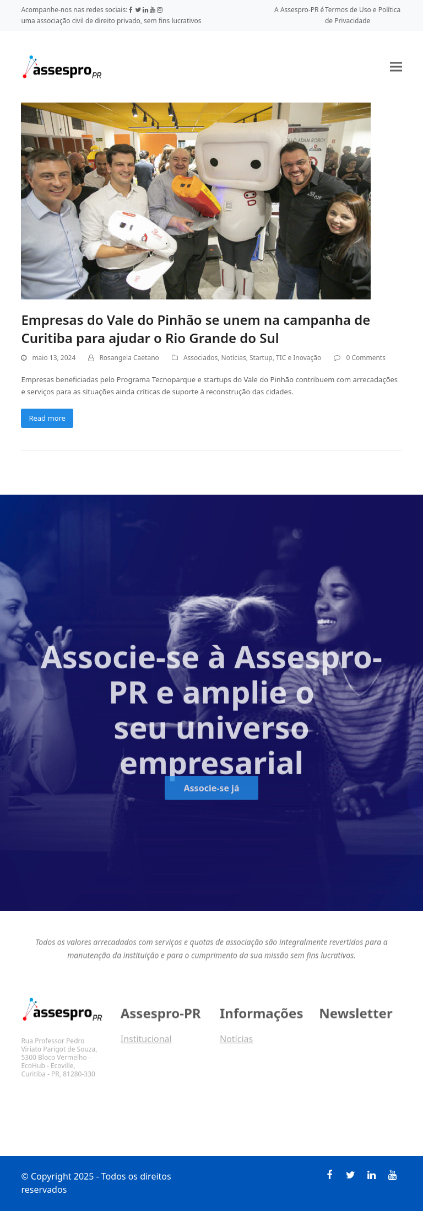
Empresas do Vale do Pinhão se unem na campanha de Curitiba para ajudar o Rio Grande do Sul (195, 328)
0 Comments (365, 357)
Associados (200, 357)
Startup (261, 357)
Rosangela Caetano (129, 357)
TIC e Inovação (298, 357)
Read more (47, 418)
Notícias (233, 357)
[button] (396, 66)
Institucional (146, 1043)
